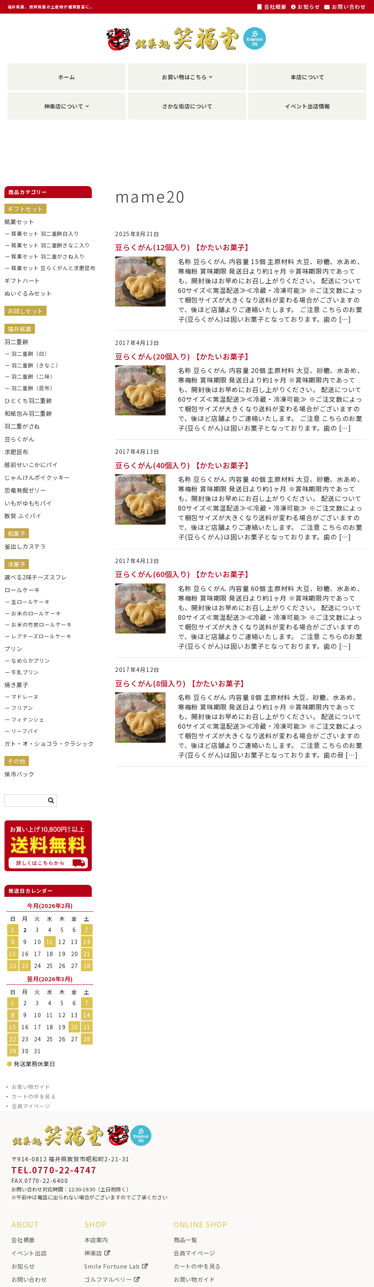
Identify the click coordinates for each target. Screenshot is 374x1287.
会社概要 (272, 6)
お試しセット (25, 311)
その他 (16, 761)
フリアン (22, 708)
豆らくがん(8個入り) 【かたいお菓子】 (181, 683)
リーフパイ (24, 731)
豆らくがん (19, 439)
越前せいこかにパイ (31, 464)
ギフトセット (25, 208)
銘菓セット (19, 221)
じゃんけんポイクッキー (37, 477)
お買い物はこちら (184, 77)
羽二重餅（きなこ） (36, 365)
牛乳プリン (25, 672)
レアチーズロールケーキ (41, 636)
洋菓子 (16, 564)
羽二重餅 (16, 341)
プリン (13, 648)
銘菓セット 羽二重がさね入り (48, 256)
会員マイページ (31, 1106)
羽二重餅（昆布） (33, 388)
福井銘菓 (19, 329)
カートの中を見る (34, 1096)
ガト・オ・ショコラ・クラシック (41, 743)
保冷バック (19, 774)
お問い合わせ (345, 6)
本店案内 (96, 1239)
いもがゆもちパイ (28, 503)
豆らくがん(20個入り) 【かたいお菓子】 (184, 356)
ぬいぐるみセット (28, 293)
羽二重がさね (22, 426)
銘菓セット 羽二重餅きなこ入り (48, 245)
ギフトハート (22, 280)
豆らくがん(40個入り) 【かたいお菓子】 (184, 465)
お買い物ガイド (31, 1087)
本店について (307, 77)
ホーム (66, 77)
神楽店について (63, 106)
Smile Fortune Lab (116, 1266)
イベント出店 (29, 1253)
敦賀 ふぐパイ (23, 515)
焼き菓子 (16, 684)
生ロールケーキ (30, 601)
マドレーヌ (25, 696)
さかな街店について (187, 106)
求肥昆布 (16, 451)
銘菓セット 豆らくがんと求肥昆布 (48, 268)
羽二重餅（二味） (33, 376)
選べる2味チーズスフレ (35, 577)
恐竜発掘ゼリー (25, 490)
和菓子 (16, 533)
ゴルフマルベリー (111, 1279)
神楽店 (97, 1253)
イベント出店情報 (307, 106)
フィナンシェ (27, 719)
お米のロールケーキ (36, 613)
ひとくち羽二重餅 (28, 400)
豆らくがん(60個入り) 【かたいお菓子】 (184, 574)
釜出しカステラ (25, 546)
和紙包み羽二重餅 (28, 413)
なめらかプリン (30, 660)
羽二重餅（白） (30, 353)
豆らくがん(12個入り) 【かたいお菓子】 (184, 247)
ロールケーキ (22, 589)
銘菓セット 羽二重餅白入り (45, 233)
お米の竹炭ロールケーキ (41, 624)
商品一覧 (185, 1239)
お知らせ (306, 6)
